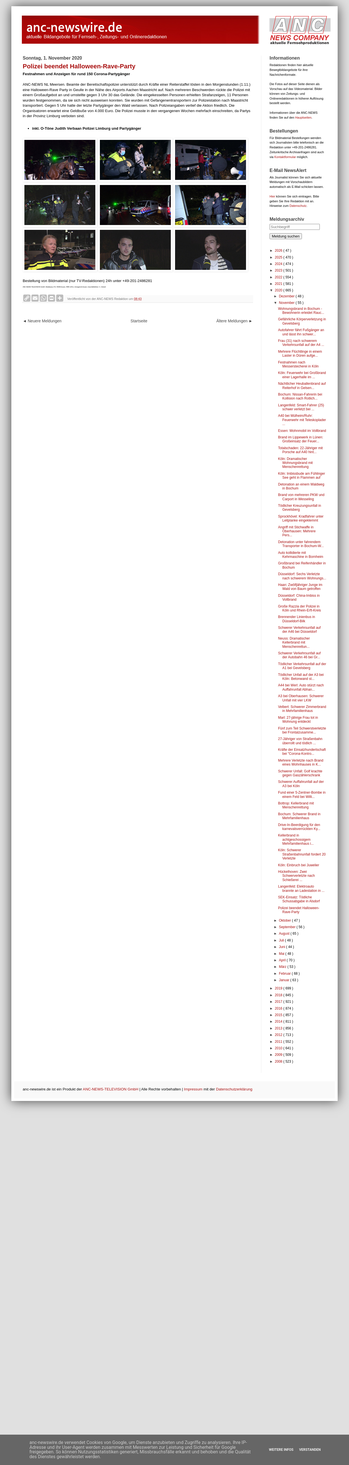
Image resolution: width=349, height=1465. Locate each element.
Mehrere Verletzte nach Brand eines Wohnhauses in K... (300, 762)
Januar (284, 980)
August (285, 934)
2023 (279, 270)
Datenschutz (297, 205)
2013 (279, 1028)
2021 (279, 284)
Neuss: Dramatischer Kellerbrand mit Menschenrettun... (294, 642)
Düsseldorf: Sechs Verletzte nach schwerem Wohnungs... (302, 576)
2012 (279, 1035)
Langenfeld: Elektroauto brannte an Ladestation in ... (301, 888)
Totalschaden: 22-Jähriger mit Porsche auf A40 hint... (300, 450)
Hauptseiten (303, 117)
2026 (279, 251)
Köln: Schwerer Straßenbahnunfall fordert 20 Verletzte (302, 854)
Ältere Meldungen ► (234, 321)
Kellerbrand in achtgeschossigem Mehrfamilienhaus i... (296, 839)
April (283, 960)
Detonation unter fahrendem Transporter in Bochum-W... (301, 544)
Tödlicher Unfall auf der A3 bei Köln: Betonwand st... (301, 677)
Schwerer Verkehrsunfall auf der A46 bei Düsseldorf (299, 630)
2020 (279, 290)
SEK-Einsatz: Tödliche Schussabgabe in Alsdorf (299, 899)
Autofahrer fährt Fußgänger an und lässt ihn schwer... (301, 332)
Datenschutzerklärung (234, 1089)
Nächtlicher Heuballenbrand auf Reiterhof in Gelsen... (302, 386)
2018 (279, 995)
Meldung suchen (286, 236)
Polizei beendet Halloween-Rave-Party (298, 910)
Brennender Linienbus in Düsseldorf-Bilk (296, 619)
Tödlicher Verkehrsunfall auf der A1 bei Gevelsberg (302, 666)
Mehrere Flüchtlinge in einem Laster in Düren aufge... (300, 354)
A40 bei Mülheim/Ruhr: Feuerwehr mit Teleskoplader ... (302, 420)
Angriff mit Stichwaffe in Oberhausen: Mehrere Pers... (297, 531)
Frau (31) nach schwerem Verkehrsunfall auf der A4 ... (301, 343)
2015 (279, 1015)
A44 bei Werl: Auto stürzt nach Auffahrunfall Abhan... (301, 687)
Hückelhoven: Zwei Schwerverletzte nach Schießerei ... (296, 876)
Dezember (287, 296)
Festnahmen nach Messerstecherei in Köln (298, 364)
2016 (279, 1008)
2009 (279, 1055)
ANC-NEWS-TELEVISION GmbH (110, 1089)
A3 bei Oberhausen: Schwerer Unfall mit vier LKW (301, 698)
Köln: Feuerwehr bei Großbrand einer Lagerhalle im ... (302, 375)
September (288, 927)
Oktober (285, 920)
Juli (282, 940)
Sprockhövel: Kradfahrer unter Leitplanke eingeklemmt (300, 518)
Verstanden (310, 1450)
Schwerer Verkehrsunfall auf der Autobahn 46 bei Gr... (299, 655)
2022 (279, 277)
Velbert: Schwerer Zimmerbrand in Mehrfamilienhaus (302, 709)
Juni (282, 947)
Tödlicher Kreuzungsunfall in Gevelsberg (299, 508)
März (283, 967)
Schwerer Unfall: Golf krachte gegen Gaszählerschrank (300, 773)
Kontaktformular (285, 157)
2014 (279, 1021)
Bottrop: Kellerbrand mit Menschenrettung (296, 805)
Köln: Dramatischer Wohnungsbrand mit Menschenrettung (295, 463)
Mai (282, 954)
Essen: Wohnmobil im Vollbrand (302, 431)
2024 (279, 264)
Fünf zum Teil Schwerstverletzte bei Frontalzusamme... (302, 730)
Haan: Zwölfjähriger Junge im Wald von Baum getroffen (300, 587)
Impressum (193, 1089)
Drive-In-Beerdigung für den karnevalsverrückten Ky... (299, 827)
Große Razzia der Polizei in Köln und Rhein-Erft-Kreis (299, 608)
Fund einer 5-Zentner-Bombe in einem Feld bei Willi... (301, 794)
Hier (272, 196)
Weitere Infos (281, 1450)
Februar (285, 974)
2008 (279, 1061)
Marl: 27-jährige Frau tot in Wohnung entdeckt (298, 720)
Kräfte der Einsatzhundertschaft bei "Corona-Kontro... (302, 752)
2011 (279, 1042)
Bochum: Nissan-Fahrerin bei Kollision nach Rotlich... (300, 396)
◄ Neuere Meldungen (42, 321)
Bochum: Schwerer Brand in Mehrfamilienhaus (299, 816)
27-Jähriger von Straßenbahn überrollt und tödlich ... (300, 741)
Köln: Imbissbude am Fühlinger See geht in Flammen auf (301, 476)
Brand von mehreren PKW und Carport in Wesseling (301, 497)
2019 (279, 988)
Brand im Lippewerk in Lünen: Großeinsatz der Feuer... (300, 439)
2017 (279, 1002)
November (287, 303)
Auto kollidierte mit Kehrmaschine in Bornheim (300, 555)
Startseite (139, 321)
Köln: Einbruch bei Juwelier (298, 865)
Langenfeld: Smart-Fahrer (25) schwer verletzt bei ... (301, 407)
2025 (279, 257)
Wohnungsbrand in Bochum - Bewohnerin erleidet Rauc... (301, 311)
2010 (279, 1048)
